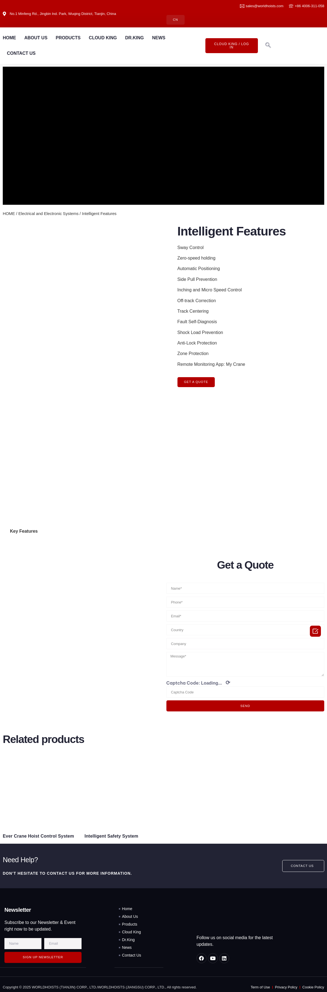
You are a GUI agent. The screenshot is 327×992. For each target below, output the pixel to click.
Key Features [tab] (24, 525)
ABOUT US (36, 38)
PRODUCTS (68, 38)
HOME (9, 38)
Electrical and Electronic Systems (48, 213)
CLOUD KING (103, 38)
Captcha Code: (198, 679)
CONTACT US (21, 53)
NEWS (158, 38)
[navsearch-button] (268, 45)
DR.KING (134, 38)
